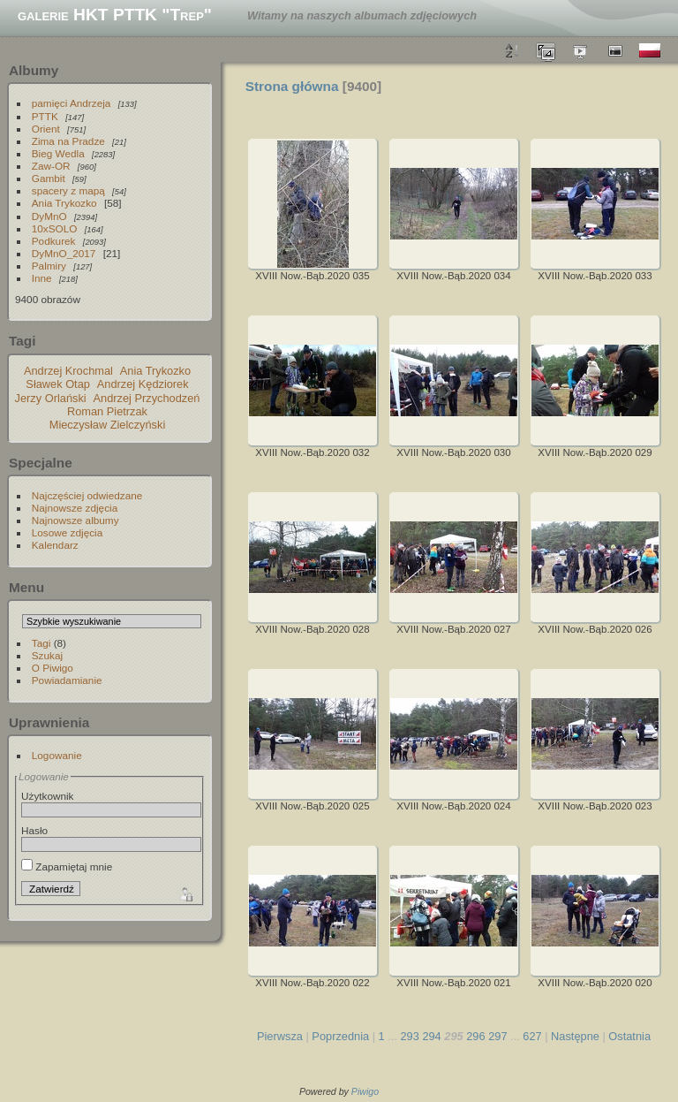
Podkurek (54, 241)
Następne (575, 1036)
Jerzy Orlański (51, 398)
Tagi (41, 643)
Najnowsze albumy (75, 520)
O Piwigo (52, 667)
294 (431, 1036)
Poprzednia (340, 1036)
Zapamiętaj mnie (66, 866)
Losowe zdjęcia (67, 532)
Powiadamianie (67, 680)
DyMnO (49, 216)
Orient (46, 128)
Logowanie (57, 755)
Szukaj (47, 655)
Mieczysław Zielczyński (107, 424)
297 (497, 1036)
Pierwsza (280, 1036)
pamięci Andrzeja (71, 103)
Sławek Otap (58, 384)
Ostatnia (629, 1036)
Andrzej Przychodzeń (147, 398)
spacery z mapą (68, 190)
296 (475, 1036)
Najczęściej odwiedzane (87, 495)
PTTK (45, 116)
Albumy (33, 70)
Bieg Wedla (58, 153)
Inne (42, 278)
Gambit (48, 178)
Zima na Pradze (68, 141)
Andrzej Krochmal (68, 370)
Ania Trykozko (64, 203)
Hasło (34, 830)
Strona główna (292, 86)
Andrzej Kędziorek (143, 384)
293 (409, 1036)
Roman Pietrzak (107, 411)
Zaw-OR (51, 165)
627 (532, 1036)
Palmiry (49, 265)
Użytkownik (47, 796)
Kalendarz (55, 545)
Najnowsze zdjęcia (74, 507)
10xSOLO (55, 228)
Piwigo (365, 1091)
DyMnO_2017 (64, 253)
